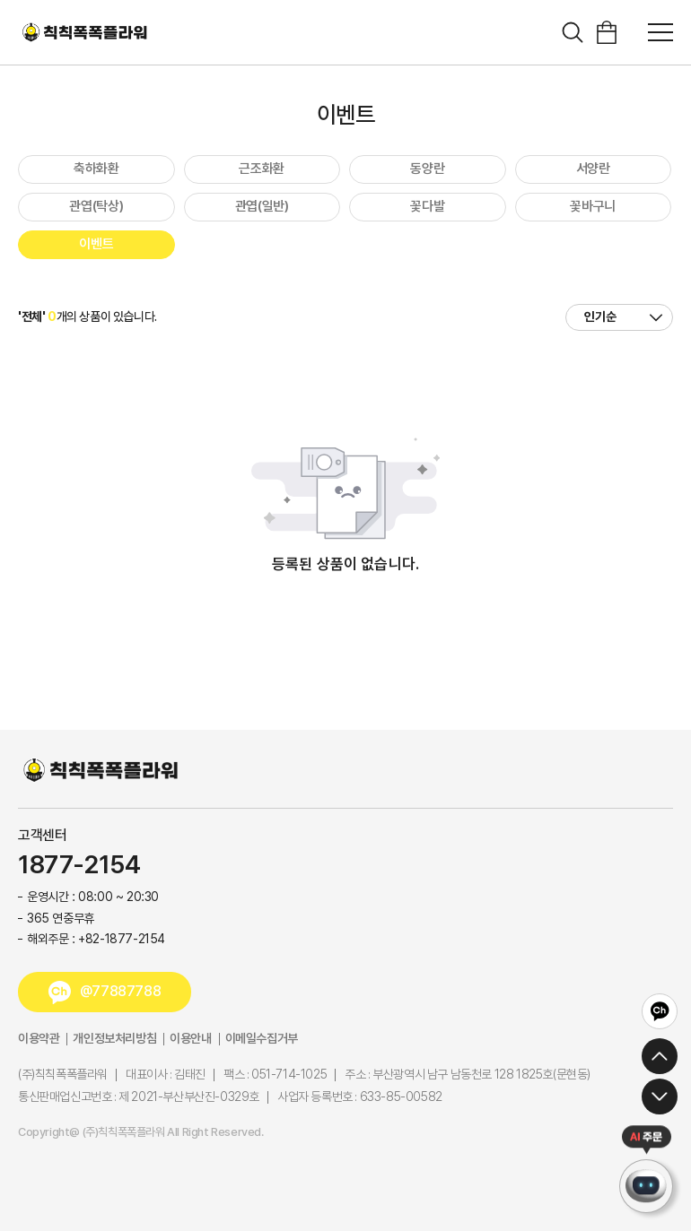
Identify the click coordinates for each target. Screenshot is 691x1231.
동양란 (427, 168)
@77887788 (120, 991)
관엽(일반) (262, 206)
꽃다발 (427, 206)
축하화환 (96, 168)
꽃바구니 (593, 206)
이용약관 (38, 1038)
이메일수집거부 (261, 1038)
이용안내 (190, 1038)
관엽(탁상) (96, 206)
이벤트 (96, 244)
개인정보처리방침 (114, 1038)
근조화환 (261, 168)
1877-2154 (79, 865)
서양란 (593, 168)
